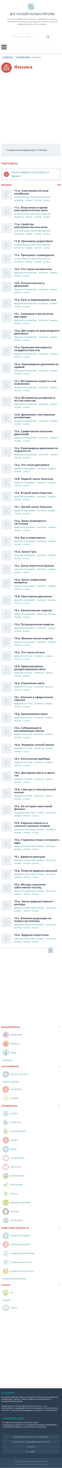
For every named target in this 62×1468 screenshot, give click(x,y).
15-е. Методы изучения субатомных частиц (29, 886)
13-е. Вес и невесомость (30, 537)
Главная (7, 57)
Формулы (19, 200)
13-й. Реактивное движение (33, 596)
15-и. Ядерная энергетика (31, 935)
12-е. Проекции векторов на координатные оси (33, 349)
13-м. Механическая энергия (33, 638)
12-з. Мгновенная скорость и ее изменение (35, 382)
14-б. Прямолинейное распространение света (30, 668)
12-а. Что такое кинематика (33, 269)
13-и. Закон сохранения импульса (30, 581)
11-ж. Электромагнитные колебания (31, 192)
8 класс (46, 200)
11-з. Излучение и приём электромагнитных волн (31, 209)
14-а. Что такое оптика (29, 652)
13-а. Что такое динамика (31, 465)
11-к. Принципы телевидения (34, 255)
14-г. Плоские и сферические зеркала (33, 698)
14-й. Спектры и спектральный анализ (35, 791)
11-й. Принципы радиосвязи (33, 241)
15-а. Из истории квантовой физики (33, 808)
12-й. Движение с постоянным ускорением (34, 416)
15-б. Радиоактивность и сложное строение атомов (32, 824)
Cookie (31, 1446)
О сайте (31, 1451)
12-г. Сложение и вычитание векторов (33, 315)
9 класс (26, 276)
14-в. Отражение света (29, 683)
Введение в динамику (24, 469)
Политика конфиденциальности (31, 1441)
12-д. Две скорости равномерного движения (36, 332)
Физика (29, 200)
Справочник (23, 57)
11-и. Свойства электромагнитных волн (31, 225)
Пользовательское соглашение (31, 1437)
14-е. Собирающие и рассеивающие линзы (29, 729)
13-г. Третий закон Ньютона (33, 507)
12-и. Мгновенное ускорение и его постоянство (34, 399)
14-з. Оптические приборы (32, 758)
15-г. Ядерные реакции (29, 856)
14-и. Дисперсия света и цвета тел (34, 774)
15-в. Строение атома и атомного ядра (36, 841)
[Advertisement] (31, 108)
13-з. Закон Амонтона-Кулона (34, 565)
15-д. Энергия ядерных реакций (35, 870)
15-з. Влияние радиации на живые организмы (32, 919)
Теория (37, 200)
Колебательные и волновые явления (32, 197)
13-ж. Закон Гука (25, 551)
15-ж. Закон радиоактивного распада (33, 903)
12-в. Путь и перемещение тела (35, 300)
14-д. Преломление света (31, 714)
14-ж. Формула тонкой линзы (34, 744)
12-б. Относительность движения (29, 284)
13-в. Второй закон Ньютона (33, 493)
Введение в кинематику (25, 273)
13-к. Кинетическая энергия (33, 610)
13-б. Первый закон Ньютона (33, 479)
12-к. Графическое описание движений (33, 433)
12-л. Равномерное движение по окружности (36, 449)
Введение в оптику (23, 656)
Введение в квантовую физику (29, 813)
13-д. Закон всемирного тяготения (30, 522)
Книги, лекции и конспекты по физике (30, 174)
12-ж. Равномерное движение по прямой (36, 365)
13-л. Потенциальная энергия (34, 624)
